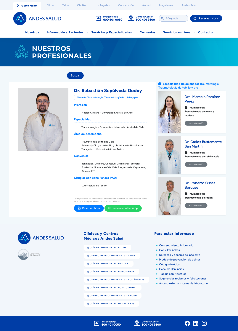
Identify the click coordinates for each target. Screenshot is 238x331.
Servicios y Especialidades (111, 32)
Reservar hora (89, 208)
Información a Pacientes (65, 32)
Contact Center (144, 16)
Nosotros (32, 32)
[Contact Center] (131, 18)
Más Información (196, 123)
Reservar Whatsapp (123, 208)
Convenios (147, 32)
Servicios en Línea (177, 32)
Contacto (205, 32)
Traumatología (95, 97)
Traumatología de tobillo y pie (121, 97)
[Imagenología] (98, 18)
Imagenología (110, 16)
